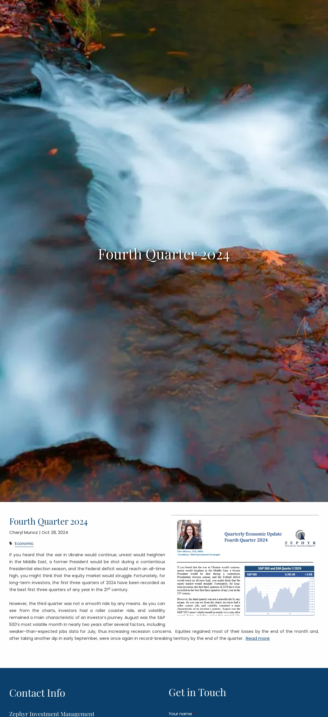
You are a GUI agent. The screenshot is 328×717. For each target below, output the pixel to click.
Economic (24, 543)
